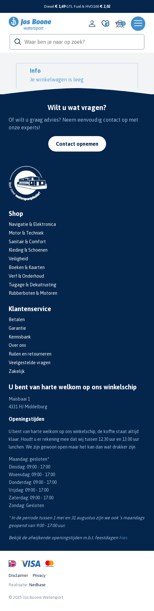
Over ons (17, 345)
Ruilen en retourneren (30, 353)
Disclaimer (18, 575)
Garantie (17, 328)
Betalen (17, 319)
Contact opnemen (77, 144)
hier (123, 537)
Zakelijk (17, 371)
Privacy (39, 575)
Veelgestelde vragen (29, 362)
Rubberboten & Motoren (33, 293)
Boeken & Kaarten (27, 267)
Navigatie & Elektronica (32, 224)
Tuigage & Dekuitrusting (32, 284)
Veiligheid (18, 258)
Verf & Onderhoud (26, 276)
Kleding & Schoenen (28, 250)
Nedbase (37, 584)
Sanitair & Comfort (27, 241)
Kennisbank (20, 336)
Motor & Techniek (26, 233)
